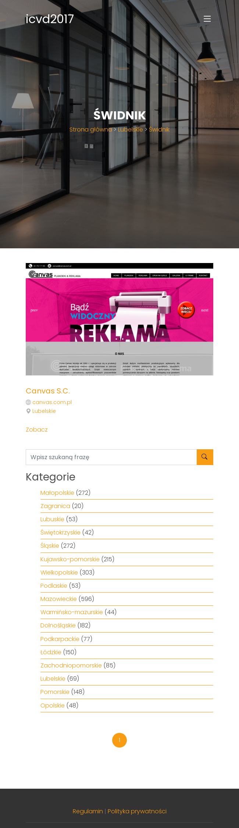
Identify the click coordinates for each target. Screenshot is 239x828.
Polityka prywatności (137, 811)
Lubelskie (130, 129)
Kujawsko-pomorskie (70, 559)
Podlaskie (53, 586)
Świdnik (159, 129)
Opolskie (52, 705)
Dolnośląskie (58, 625)
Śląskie (49, 545)
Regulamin (88, 811)
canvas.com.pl (52, 402)
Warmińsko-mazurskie (71, 612)
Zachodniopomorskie (71, 665)
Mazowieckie (58, 599)
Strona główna (90, 129)
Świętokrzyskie (60, 532)
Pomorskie (54, 692)
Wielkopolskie (59, 572)
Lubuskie (52, 519)
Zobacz (37, 429)
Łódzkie (50, 652)
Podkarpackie (59, 639)
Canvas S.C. (48, 391)
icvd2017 (50, 19)
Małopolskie (57, 493)
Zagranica (55, 506)
